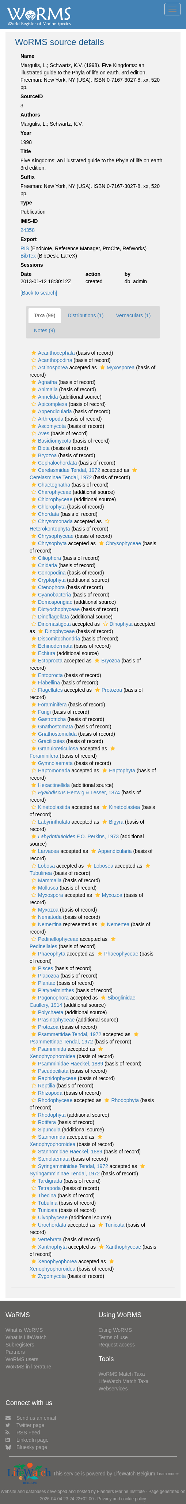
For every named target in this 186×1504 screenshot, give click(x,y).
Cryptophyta (47, 580)
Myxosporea (116, 367)
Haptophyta (117, 770)
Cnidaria (43, 565)
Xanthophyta (48, 1247)
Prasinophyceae (52, 1020)
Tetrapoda (45, 1188)
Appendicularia (51, 411)
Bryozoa (43, 455)
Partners (15, 1352)
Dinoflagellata (49, 617)
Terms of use (113, 1337)
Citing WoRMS (115, 1330)
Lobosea (99, 866)
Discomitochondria (55, 639)
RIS (24, 248)
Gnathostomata (51, 726)
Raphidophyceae (53, 1078)
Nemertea (114, 924)
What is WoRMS (24, 1330)
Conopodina (48, 573)
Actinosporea (49, 367)
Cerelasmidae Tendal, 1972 (65, 470)
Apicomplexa (48, 404)
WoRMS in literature (28, 1367)
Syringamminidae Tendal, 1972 (69, 1166)
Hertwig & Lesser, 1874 (75, 792)
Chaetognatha (50, 485)
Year (25, 133)
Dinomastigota (50, 624)
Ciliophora (45, 558)
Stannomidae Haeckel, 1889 (66, 1151)
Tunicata (43, 1210)
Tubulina (43, 1203)
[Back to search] (38, 293)
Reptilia (42, 1086)
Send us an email (30, 1418)
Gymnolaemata (51, 763)
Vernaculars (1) (133, 315)
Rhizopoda (46, 1093)
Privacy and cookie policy (121, 1498)
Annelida (44, 397)
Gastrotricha (48, 719)
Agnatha (43, 382)
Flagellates (46, 690)
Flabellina (45, 683)
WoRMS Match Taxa (122, 1374)
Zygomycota (48, 1276)
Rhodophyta (121, 1100)
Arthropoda (46, 419)
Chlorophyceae (51, 499)
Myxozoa (108, 895)
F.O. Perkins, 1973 (74, 836)
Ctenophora (47, 587)
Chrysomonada (51, 521)
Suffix (27, 177)
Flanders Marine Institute (121, 1491)
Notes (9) (44, 330)
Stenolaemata (49, 1159)
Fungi (40, 712)
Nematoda (46, 917)
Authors (30, 115)
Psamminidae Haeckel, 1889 (66, 1064)
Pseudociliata (49, 1071)
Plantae (42, 983)
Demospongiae (51, 602)
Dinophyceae (56, 631)
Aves (39, 433)
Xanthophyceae (119, 1247)
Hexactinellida (50, 785)
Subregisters (19, 1345)
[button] (34, 352)
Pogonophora (49, 998)
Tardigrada (46, 1181)
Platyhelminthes (52, 990)
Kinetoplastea (120, 807)
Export (28, 239)
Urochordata (48, 1225)
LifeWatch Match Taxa (124, 1381)
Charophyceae (50, 492)
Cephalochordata (53, 463)
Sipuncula (45, 1129)
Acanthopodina (51, 360)
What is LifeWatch (25, 1337)
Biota (40, 448)
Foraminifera (48, 704)
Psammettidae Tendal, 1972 (65, 1034)
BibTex (28, 256)
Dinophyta (117, 624)
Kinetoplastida (50, 807)
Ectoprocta (46, 661)
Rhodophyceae (51, 1100)
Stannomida (47, 1137)
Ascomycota (48, 426)
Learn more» (168, 1473)
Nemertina (46, 924)
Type (26, 203)
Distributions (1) (85, 315)
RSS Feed (22, 1432)
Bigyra (112, 822)
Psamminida (48, 1049)
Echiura (42, 653)
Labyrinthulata (50, 822)
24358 (27, 230)
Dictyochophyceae (55, 609)
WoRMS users (21, 1359)
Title (25, 151)
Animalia (44, 389)
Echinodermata (51, 646)
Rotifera (43, 1122)
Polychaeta (46, 1012)
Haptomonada (50, 770)
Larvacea (44, 851)
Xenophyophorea (53, 1261)
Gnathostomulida (53, 734)
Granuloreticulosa (54, 748)
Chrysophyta (48, 543)
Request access (117, 1345)
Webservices (113, 1389)
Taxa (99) (44, 315)
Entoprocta (46, 675)
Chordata (44, 514)
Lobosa (42, 866)
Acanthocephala (52, 353)
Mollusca (44, 888)
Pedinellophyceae (54, 939)
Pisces (41, 968)
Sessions (31, 265)
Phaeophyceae (117, 954)
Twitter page (24, 1425)
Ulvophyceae (49, 1217)
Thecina (43, 1195)
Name (27, 56)
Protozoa (107, 690)
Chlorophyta (48, 507)
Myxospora (46, 895)
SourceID (31, 96)
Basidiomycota (50, 441)
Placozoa (44, 976)
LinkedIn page (27, 1440)
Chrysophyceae (51, 536)
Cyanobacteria (50, 595)
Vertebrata (46, 1239)
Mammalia (46, 880)
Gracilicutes (47, 741)
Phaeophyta (47, 954)
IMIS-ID (29, 221)
